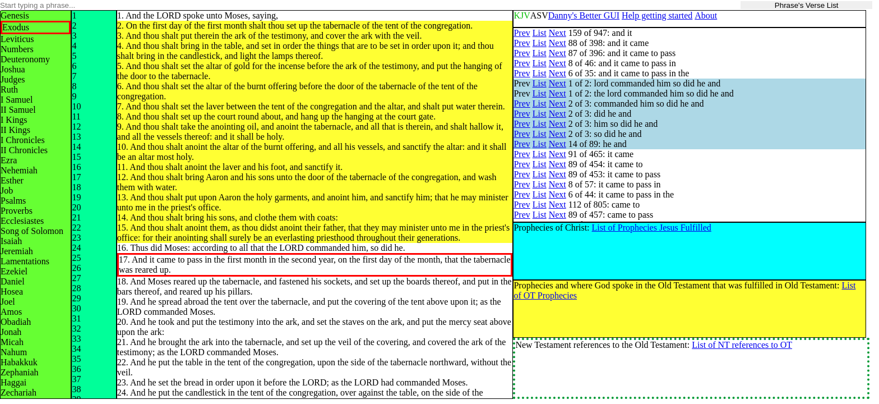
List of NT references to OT (742, 345)
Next (557, 33)
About (706, 15)
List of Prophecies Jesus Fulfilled (651, 227)
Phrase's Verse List (807, 5)
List (540, 33)
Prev (521, 33)
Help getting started (657, 15)
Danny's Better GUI (583, 15)
